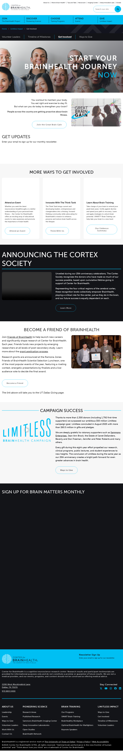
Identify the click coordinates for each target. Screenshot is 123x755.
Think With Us (57, 235)
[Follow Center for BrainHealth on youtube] (106, 693)
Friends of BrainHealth (19, 341)
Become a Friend (15, 388)
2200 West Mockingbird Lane (16, 689)
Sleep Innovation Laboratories (36, 729)
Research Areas (29, 716)
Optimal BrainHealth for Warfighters (77, 729)
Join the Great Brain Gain (49, 129)
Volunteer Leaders (10, 729)
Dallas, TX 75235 (10, 692)
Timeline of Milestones (108, 725)
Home (4, 29)
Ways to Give (66, 474)
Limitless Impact (16, 29)
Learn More (65, 312)
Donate (118, 2)
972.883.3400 (8, 695)
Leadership (7, 716)
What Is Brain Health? (58, 2)
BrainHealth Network (32, 738)
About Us (46, 2)
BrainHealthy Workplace (72, 725)
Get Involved (103, 721)
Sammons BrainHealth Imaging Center (40, 725)
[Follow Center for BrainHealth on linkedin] (120, 693)
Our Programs (67, 716)
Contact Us (7, 738)
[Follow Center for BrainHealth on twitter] (101, 693)
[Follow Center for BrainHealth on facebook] (115, 693)
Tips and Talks (71, 2)
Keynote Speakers (69, 734)
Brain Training (70, 711)
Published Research (31, 721)
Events (5, 721)
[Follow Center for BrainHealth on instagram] (111, 693)
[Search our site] (107, 9)
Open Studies (29, 734)
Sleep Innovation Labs (107, 2)
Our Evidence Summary (102, 234)
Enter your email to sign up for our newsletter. (97, 662)
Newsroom (82, 2)
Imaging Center (93, 2)
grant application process (34, 356)
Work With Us (8, 734)
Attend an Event (17, 235)
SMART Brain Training (70, 721)
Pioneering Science (35, 711)
